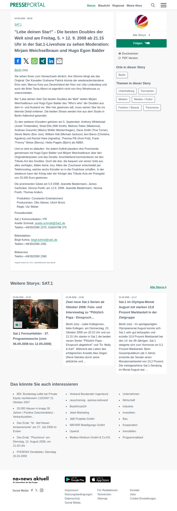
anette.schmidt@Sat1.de (50, 223)
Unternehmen (131, 394)
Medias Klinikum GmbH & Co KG (90, 437)
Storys (91, 5)
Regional (118, 5)
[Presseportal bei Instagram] (40, 490)
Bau (125, 418)
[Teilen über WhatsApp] (34, 61)
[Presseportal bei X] (35, 490)
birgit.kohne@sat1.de (44, 239)
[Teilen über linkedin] (51, 61)
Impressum (71, 490)
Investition (129, 412)
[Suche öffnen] (153, 5)
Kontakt (134, 490)
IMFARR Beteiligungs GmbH (87, 425)
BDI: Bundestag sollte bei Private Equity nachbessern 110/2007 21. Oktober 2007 (35, 398)
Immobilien (129, 431)
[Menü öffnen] (163, 5)
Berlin (18, 70)
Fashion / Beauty (129, 107)
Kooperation (130, 425)
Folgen (141, 43)
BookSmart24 (78, 406)
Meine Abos (134, 5)
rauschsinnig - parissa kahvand (89, 400)
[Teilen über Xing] (42, 61)
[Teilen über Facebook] (18, 61)
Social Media (73, 502)
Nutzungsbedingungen (78, 494)
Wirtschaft (129, 400)
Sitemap (102, 498)
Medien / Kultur (143, 99)
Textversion (104, 494)
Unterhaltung (126, 91)
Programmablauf (133, 437)
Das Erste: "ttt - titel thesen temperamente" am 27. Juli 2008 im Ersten (35, 427)
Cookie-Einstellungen (143, 498)
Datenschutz (72, 498)
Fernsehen (147, 91)
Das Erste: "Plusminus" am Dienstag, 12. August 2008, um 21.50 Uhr (32, 441)
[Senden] (59, 61)
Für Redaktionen (107, 490)
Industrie (128, 406)
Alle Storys (141, 35)
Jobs (133, 494)
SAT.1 (18, 24)
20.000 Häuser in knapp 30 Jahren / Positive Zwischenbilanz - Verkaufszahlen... (34, 412)
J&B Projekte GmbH (82, 418)
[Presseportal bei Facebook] (31, 490)
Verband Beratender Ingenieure (89, 394)
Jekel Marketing (79, 412)
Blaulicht (104, 5)
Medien (123, 99)
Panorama (152, 107)
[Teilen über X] (26, 61)
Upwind (74, 431)
